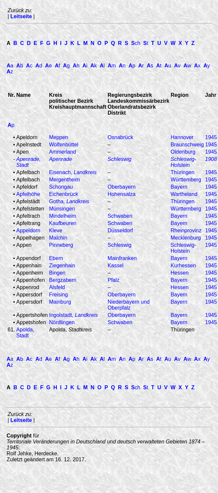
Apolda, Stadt (25, 332)
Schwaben (120, 216)
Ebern (56, 258)
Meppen (58, 137)
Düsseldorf (120, 230)
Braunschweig (187, 144)
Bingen (57, 273)
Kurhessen (183, 265)
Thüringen (183, 172)
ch (135, 43)
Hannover (182, 137)
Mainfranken (122, 258)
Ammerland (62, 152)
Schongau (61, 187)
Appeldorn (28, 230)
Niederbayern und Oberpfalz (129, 305)
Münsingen (62, 208)
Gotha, (69, 201)
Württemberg (186, 179)
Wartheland (184, 194)
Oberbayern (122, 187)
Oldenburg (183, 152)
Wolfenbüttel (63, 144)
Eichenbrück (63, 194)
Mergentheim (64, 179)
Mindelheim (62, 216)
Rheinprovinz (186, 230)
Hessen (180, 273)
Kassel (116, 265)
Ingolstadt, (73, 315)
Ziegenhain (62, 265)
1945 (211, 137)
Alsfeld (57, 287)
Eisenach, (72, 172)
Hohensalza (122, 194)
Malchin (58, 238)
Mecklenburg (186, 238)
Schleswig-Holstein (183, 248)
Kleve (55, 230)
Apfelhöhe (28, 194)
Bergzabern (62, 280)
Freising (58, 294)
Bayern (179, 187)
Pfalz (114, 280)
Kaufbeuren (62, 223)
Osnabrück (120, 137)
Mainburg (60, 302)
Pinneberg (61, 245)
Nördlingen (61, 322)
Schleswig (119, 245)
